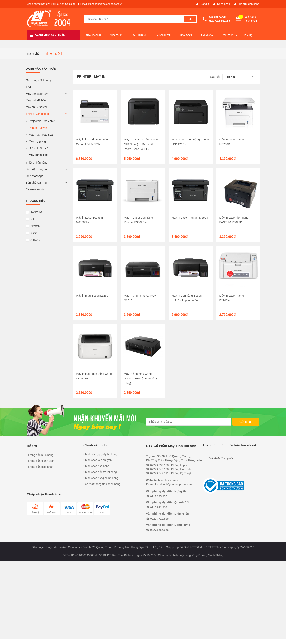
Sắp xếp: (215, 76)
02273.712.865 (159, 518)
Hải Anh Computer (221, 458)
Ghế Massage (34, 176)
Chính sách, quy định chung (100, 454)
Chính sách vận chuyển (97, 460)
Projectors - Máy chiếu (42, 121)
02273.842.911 (159, 473)
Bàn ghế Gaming (36, 182)
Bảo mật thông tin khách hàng (101, 484)
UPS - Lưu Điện (38, 148)
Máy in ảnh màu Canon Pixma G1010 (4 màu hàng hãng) (141, 378)
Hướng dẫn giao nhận (40, 466)
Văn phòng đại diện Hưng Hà (166, 491)
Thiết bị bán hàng (36, 162)
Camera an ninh (36, 189)
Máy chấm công (38, 154)
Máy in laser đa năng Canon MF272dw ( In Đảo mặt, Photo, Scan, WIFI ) (141, 144)
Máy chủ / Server (36, 107)
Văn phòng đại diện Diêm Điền (167, 513)
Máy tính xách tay (37, 93)
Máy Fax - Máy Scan (41, 134)
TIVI (28, 87)
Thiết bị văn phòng (37, 113)
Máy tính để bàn (36, 100)
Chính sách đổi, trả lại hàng (100, 472)
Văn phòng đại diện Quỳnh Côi (167, 502)
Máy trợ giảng (37, 141)
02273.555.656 (159, 529)
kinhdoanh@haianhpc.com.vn (173, 484)
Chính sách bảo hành (96, 466)
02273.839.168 (219, 20)
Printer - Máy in (38, 127)
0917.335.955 (158, 496)
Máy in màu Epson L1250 (92, 295)
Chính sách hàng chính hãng (100, 478)
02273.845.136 (159, 469)
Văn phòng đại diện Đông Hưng (168, 524)
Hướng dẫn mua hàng (40, 455)
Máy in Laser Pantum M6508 (190, 217)
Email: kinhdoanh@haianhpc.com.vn (101, 3)
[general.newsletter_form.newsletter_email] (188, 422)
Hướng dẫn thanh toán (40, 460)
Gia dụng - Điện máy (39, 80)
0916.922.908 (158, 507)
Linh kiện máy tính (37, 169)
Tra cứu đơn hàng (249, 3)
